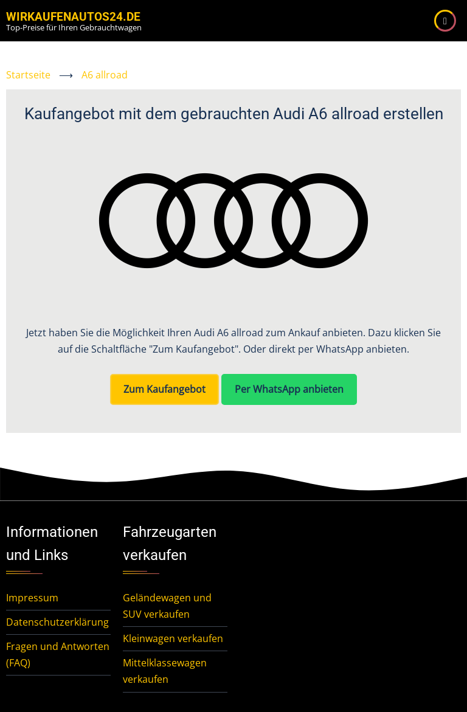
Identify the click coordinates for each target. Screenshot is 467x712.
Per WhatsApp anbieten (289, 389)
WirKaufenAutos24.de (73, 17)
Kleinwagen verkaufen (173, 638)
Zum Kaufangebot (164, 389)
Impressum (32, 597)
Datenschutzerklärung (57, 622)
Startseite (28, 74)
